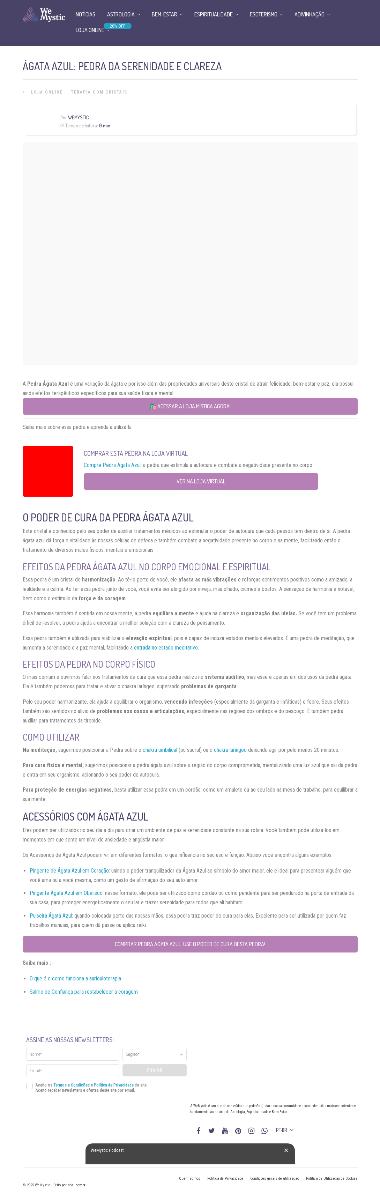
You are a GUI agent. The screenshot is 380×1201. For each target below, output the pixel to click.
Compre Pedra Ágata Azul (112, 465)
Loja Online (47, 92)
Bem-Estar (164, 14)
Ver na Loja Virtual (201, 481)
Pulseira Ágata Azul (51, 915)
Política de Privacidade (114, 1085)
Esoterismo (263, 14)
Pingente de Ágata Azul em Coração (69, 870)
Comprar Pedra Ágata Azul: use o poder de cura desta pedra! (190, 944)
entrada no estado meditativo (166, 647)
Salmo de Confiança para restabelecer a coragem (84, 991)
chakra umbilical (160, 750)
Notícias (85, 14)
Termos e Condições (71, 1085)
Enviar (155, 1070)
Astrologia (121, 14)
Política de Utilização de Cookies (332, 1178)
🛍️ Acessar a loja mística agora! (190, 406)
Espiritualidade (213, 14)
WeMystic (78, 117)
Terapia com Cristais (99, 92)
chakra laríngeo (230, 750)
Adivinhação (310, 14)
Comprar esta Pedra (113, 453)
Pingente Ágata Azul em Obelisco (66, 893)
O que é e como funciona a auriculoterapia (75, 978)
